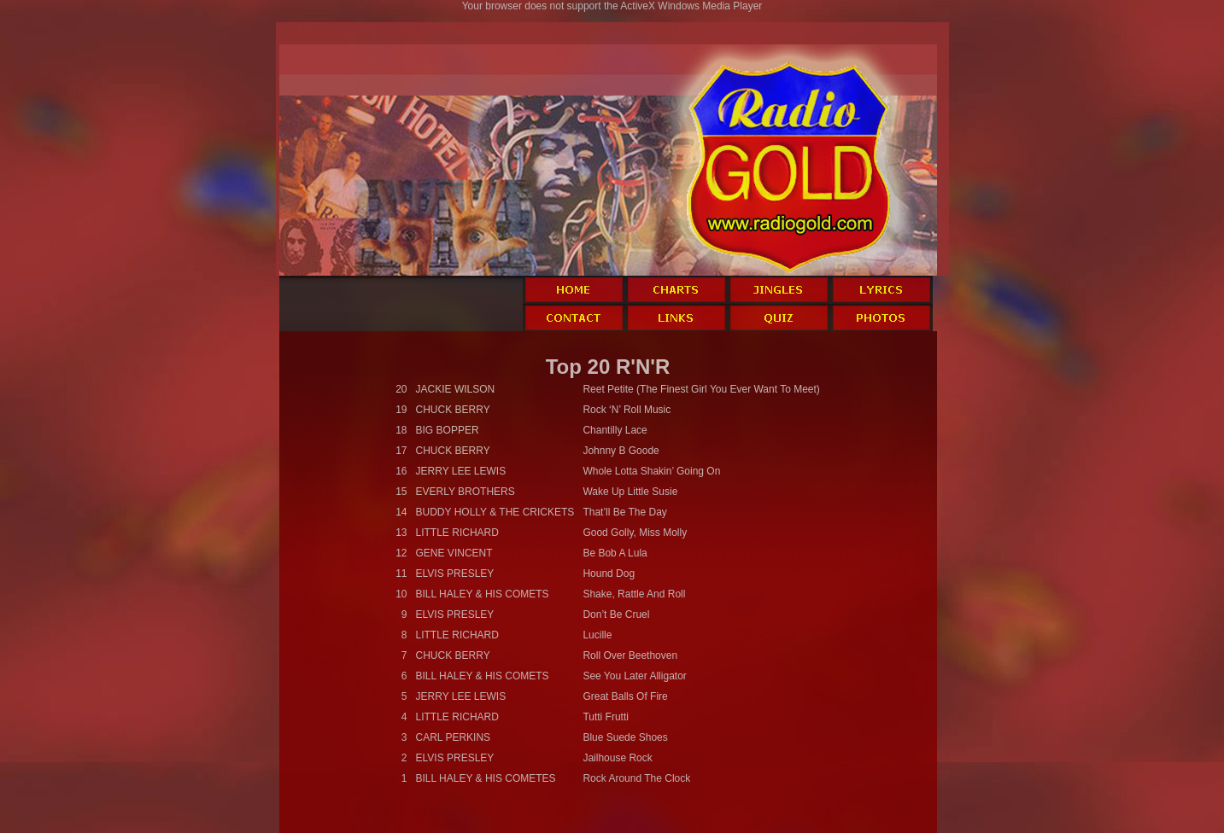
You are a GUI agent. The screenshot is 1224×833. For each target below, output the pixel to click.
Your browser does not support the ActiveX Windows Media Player (612, 6)
